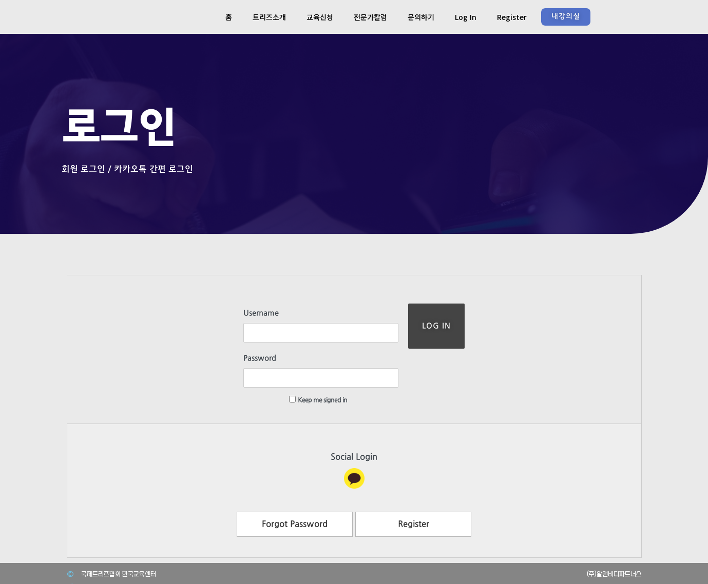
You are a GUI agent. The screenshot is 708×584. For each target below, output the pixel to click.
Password (239, 339)
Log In (465, 17)
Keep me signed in (298, 361)
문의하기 (421, 17)
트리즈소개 (269, 17)
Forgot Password (295, 485)
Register (512, 17)
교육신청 (320, 17)
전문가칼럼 (370, 17)
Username (240, 313)
